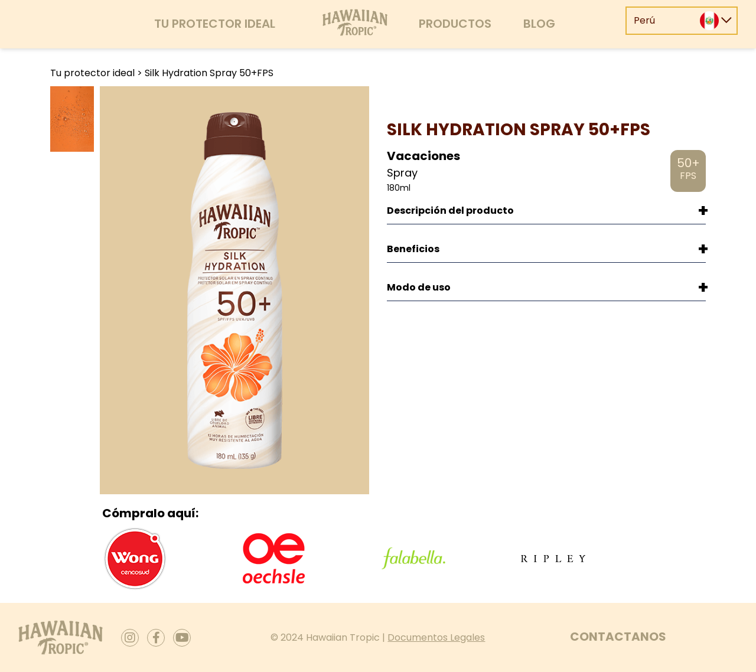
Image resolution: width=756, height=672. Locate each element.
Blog (539, 23)
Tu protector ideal (214, 23)
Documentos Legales (436, 637)
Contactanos (618, 636)
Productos (455, 23)
